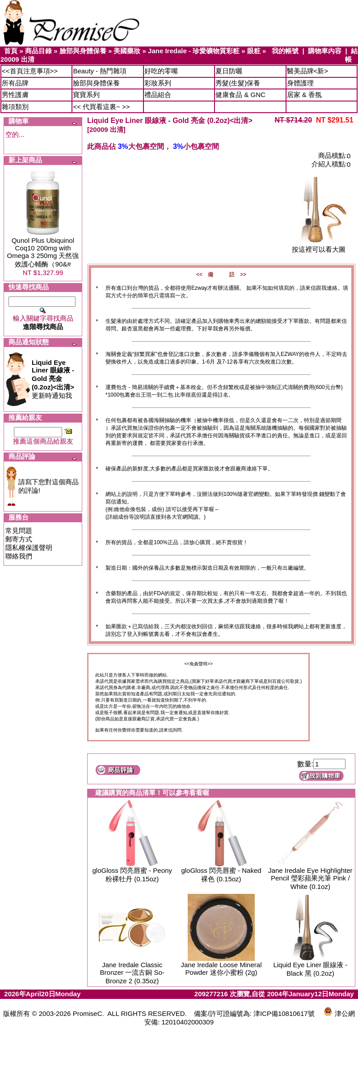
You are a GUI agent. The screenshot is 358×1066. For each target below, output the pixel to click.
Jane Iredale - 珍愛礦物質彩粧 (194, 51)
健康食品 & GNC (240, 94)
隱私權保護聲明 (28, 547)
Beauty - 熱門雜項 (99, 71)
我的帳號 (285, 51)
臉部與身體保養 (82, 51)
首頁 (10, 51)
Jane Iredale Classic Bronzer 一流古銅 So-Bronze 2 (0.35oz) (132, 973)
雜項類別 (15, 106)
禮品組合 (157, 94)
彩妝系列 (157, 83)
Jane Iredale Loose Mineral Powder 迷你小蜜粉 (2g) (221, 968)
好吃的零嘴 (161, 71)
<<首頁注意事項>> (30, 71)
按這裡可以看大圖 (318, 246)
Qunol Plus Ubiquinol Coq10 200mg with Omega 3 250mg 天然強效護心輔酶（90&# (43, 252)
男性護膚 (15, 94)
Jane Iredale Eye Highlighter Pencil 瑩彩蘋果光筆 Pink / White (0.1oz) (310, 878)
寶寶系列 (86, 94)
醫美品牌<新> (308, 71)
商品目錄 (38, 51)
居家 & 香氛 (304, 94)
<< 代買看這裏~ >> (101, 106)
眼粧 (254, 51)
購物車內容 (324, 51)
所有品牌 (15, 83)
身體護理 (300, 83)
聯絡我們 (18, 556)
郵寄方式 (18, 539)
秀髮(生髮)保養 (237, 83)
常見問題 (18, 530)
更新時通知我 (53, 379)
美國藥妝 (127, 51)
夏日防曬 (228, 71)
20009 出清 (17, 59)
